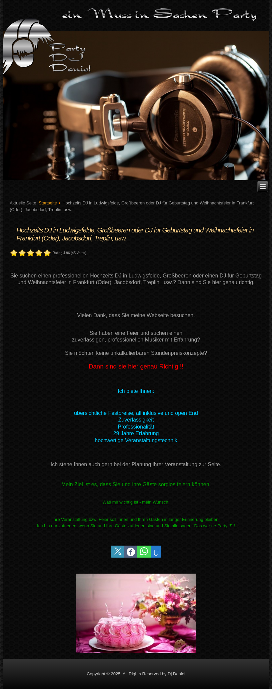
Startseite (48, 202)
